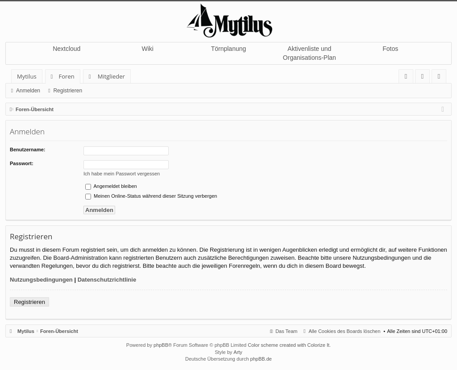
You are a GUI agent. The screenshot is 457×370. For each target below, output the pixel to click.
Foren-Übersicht (59, 331)
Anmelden (28, 90)
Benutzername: (27, 149)
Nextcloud (66, 48)
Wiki (147, 48)
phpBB (161, 345)
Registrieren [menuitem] (441, 77)
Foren (67, 76)
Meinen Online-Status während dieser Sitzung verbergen (151, 196)
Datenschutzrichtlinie (107, 279)
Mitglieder (111, 76)
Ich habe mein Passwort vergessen (121, 173)
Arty (237, 352)
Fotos (390, 48)
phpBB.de (261, 359)
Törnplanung (228, 48)
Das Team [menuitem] (286, 331)
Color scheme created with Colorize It (288, 345)
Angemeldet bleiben (111, 186)
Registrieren (67, 90)
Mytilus (27, 76)
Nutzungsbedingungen (41, 279)
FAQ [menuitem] (409, 77)
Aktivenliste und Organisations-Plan (309, 53)
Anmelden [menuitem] (424, 77)
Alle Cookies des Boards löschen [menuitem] (345, 331)
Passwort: (21, 163)
